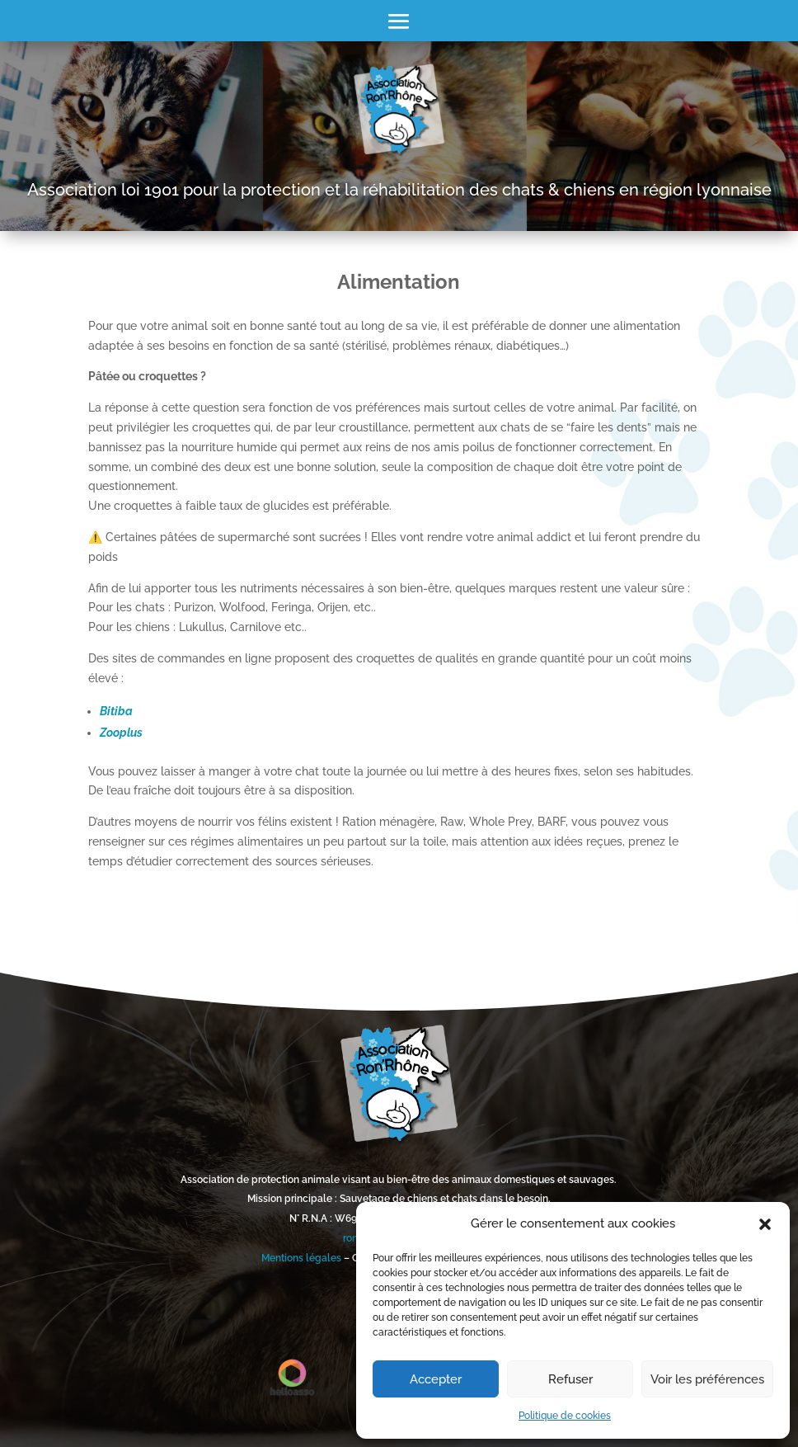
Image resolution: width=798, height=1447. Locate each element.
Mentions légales (301, 1258)
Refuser (570, 1379)
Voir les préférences (707, 1379)
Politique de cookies (565, 1415)
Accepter (436, 1379)
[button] (765, 1224)
